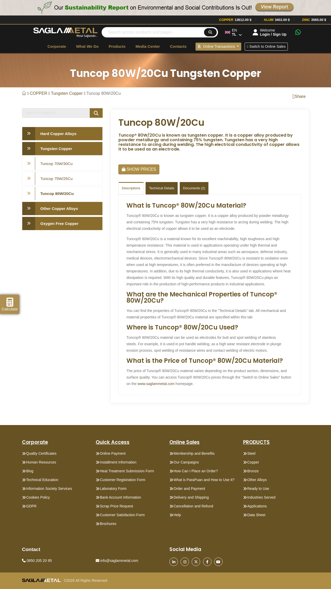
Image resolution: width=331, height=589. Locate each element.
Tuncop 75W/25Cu (56, 178)
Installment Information (118, 462)
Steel (251, 453)
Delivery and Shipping (191, 497)
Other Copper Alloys (59, 208)
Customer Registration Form (122, 480)
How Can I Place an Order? (196, 471)
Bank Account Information (120, 497)
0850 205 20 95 (37, 561)
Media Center (148, 46)
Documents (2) (194, 188)
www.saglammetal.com (156, 384)
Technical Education (42, 480)
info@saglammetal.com (117, 561)
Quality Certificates (41, 453)
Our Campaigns (186, 462)
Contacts (178, 46)
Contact (31, 549)
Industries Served (261, 497)
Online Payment (113, 453)
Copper (253, 462)
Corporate (57, 46)
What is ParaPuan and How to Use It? (204, 480)
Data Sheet (256, 515)
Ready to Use (258, 488)
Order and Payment (189, 488)
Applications (257, 506)
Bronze (253, 471)
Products (117, 46)
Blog (29, 471)
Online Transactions (217, 46)
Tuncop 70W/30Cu (56, 163)
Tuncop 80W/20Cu (57, 193)
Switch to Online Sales (266, 46)
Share (299, 96)
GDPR (31, 506)
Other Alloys (257, 480)
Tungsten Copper (67, 93)
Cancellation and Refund (193, 506)
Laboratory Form (113, 488)
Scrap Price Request (116, 506)
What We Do (87, 46)
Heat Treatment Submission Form (127, 471)
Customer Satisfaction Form (122, 515)
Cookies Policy (38, 497)
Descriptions (131, 188)
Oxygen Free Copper (59, 223)
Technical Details (161, 188)
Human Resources (41, 462)
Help (177, 515)
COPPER (38, 93)
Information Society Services (49, 488)
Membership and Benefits (194, 453)
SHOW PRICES (139, 169)
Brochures (108, 524)
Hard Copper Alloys (58, 133)
